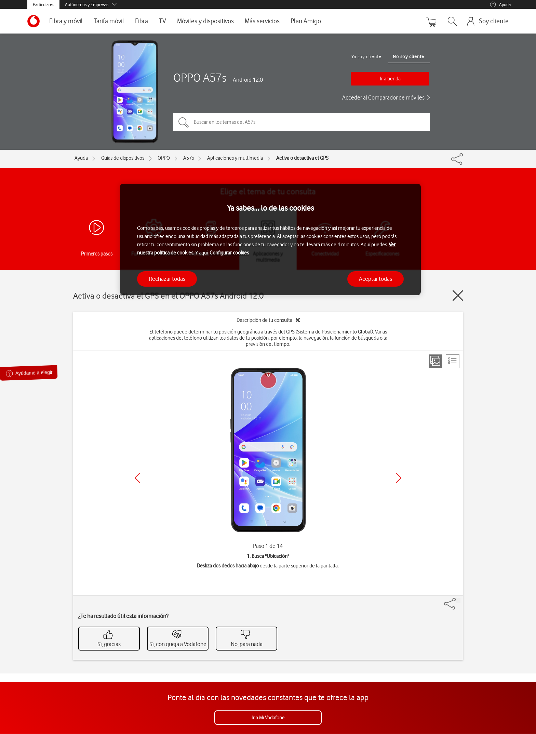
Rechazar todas (167, 278)
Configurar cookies (229, 253)
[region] (270, 240)
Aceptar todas (375, 278)
